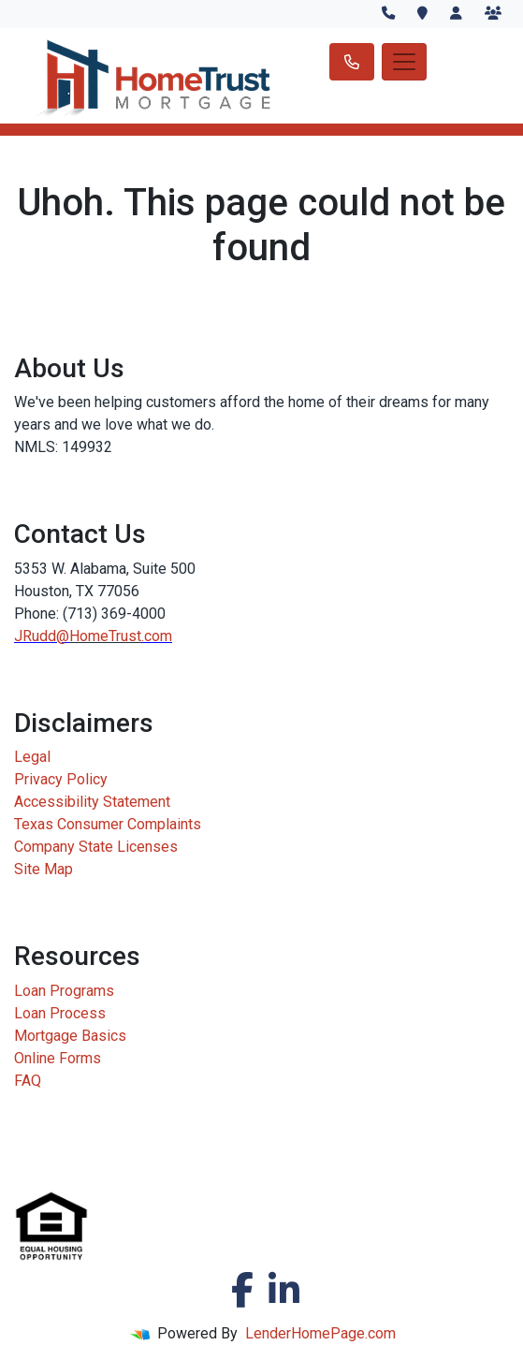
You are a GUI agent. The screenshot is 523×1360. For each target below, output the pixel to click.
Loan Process (60, 1013)
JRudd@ (41, 636)
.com (156, 636)
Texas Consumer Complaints (107, 824)
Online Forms (57, 1058)
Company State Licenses (96, 846)
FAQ (27, 1080)
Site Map (43, 869)
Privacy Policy (61, 779)
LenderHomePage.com (320, 1333)
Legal (32, 757)
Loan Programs (64, 991)
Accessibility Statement (92, 802)
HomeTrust (105, 636)
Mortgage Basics (70, 1036)
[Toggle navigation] (404, 61)
